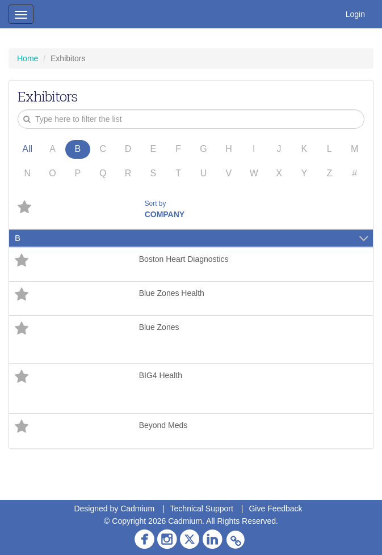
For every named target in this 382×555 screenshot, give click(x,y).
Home (27, 58)
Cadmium (137, 508)
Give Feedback (275, 508)
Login (355, 14)
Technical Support (201, 508)
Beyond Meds (163, 425)
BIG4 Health (160, 375)
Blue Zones (159, 327)
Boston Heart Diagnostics (184, 259)
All (27, 149)
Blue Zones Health (171, 293)
